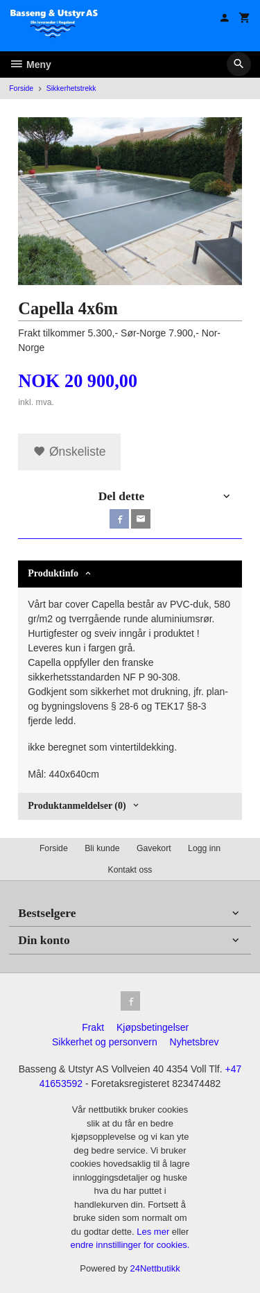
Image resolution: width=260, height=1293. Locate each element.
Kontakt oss (129, 870)
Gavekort (154, 848)
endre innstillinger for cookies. (130, 1245)
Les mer (154, 1231)
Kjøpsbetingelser (152, 1027)
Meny (30, 64)
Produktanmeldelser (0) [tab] (76, 805)
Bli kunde (102, 848)
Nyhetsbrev (194, 1041)
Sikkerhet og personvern (104, 1041)
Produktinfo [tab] (53, 573)
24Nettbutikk (155, 1268)
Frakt (93, 1027)
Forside (21, 88)
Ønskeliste (69, 452)
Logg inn (204, 848)
